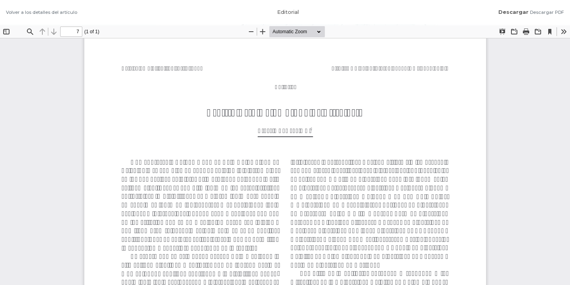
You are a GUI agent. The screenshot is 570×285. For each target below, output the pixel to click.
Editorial (288, 12)
